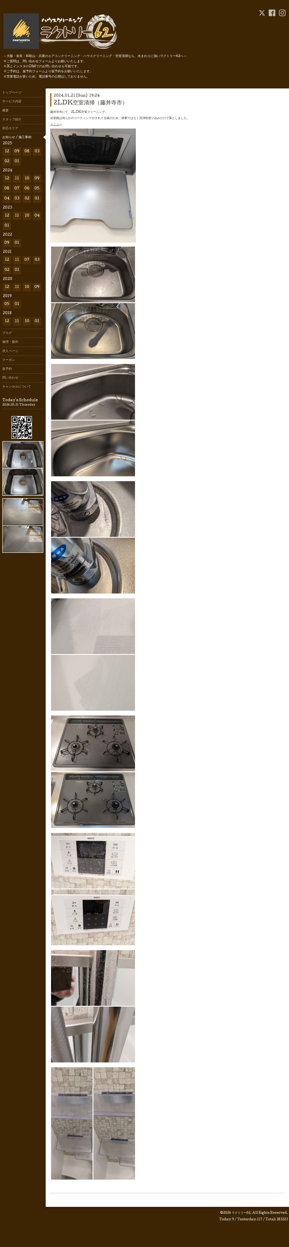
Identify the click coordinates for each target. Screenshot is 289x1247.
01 (17, 161)
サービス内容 (11, 101)
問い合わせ (10, 378)
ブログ (7, 333)
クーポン (8, 360)
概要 (5, 111)
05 (36, 189)
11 (17, 179)
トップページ (11, 93)
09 (16, 151)
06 (26, 189)
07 (16, 189)
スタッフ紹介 (11, 120)
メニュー (56, 124)
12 (7, 151)
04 (7, 199)
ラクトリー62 (241, 1213)
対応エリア (10, 128)
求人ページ (10, 351)
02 (7, 161)
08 (26, 151)
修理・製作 (10, 342)
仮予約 (7, 369)
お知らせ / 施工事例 (16, 137)
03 (37, 151)
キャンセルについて (16, 387)
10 (27, 179)
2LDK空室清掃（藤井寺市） (91, 103)
